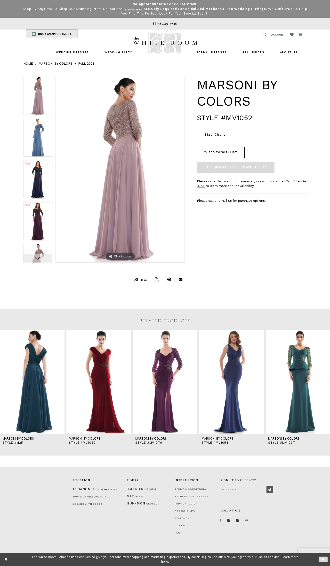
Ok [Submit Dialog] (323, 559)
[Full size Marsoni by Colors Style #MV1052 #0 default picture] (120, 169)
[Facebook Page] (221, 522)
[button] (264, 35)
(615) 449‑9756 (107, 489)
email (223, 200)
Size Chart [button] (214, 134)
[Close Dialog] (5, 559)
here (164, 561)
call (211, 200)
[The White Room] (165, 43)
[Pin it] (169, 279)
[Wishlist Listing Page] (291, 35)
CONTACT (181, 525)
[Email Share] (180, 279)
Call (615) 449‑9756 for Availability (235, 167)
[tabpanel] (37, 98)
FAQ (177, 532)
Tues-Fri (136, 489)
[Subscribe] (269, 489)
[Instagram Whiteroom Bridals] (246, 522)
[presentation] (32, 382)
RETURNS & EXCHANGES (191, 496)
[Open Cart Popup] (300, 35)
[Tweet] (157, 279)
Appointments (138, 9)
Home (28, 63)
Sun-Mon (136, 503)
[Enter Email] (247, 489)
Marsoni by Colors (55, 63)
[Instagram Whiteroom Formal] (233, 522)
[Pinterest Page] (258, 522)
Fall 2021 (86, 63)
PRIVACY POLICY (186, 503)
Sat (130, 496)
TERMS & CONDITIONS (190, 489)
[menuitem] (72, 52)
